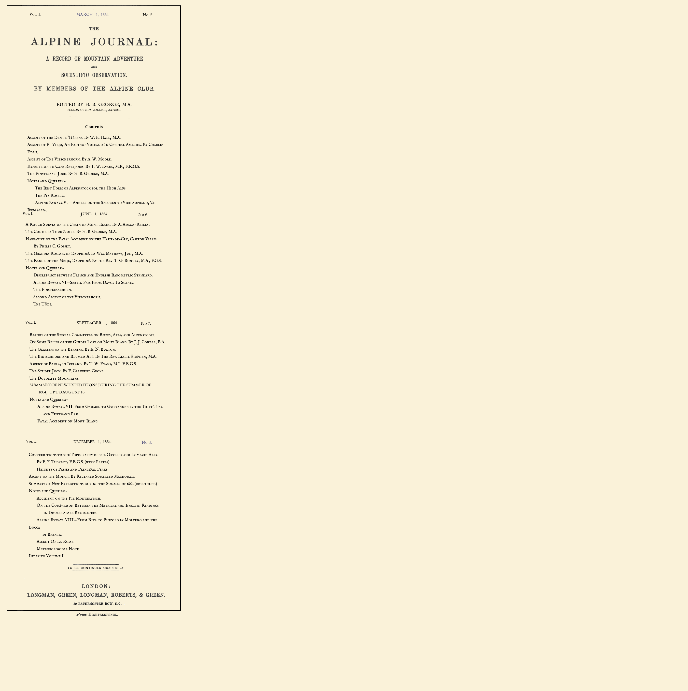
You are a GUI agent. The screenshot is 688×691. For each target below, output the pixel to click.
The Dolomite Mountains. (54, 378)
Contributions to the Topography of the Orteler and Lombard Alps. (93, 455)
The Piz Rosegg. (46, 195)
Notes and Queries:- (46, 181)
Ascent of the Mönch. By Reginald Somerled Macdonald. (82, 476)
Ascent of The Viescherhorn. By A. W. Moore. (69, 159)
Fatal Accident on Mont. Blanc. (63, 421)
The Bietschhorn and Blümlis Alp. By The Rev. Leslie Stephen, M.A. (92, 356)
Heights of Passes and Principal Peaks (68, 469)
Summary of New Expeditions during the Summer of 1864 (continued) (93, 484)
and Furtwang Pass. (54, 414)
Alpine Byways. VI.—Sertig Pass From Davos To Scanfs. (80, 282)
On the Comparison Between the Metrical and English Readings (94, 505)
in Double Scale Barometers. (63, 513)
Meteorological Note (54, 549)
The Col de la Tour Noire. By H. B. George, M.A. (71, 231)
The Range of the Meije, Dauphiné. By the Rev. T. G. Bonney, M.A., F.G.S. (94, 260)
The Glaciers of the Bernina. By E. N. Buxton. (72, 349)
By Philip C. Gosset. (48, 246)
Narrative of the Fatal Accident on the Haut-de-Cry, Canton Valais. (91, 239)
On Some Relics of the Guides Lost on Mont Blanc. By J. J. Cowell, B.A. (97, 342)
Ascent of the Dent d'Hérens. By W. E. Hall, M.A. (74, 137)
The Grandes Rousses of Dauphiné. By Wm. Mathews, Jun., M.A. (84, 253)
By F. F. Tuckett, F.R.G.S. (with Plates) (69, 462)
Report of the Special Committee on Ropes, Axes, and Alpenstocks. (92, 335)
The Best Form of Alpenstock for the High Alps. (76, 188)
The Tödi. (39, 304)
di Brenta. (45, 534)
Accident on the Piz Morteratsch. (65, 498)
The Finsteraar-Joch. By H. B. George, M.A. (68, 173)
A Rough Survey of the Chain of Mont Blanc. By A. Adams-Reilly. (88, 224)
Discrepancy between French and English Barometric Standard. (89, 275)
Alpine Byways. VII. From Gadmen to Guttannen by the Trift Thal (96, 406)
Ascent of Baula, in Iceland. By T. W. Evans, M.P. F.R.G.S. (83, 364)
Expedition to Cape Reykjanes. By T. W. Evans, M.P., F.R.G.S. (83, 166)
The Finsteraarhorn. (49, 289)
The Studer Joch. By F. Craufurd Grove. (66, 371)
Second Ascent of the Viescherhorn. (63, 297)
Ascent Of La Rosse (51, 541)
